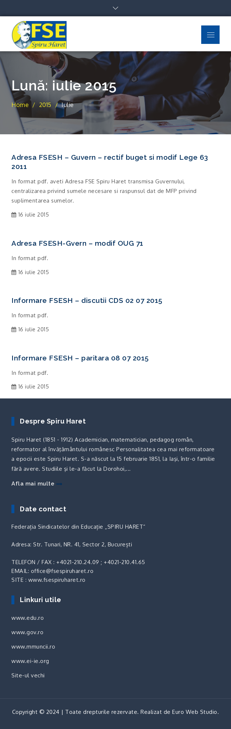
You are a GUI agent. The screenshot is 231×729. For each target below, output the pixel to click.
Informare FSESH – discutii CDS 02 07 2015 (87, 300)
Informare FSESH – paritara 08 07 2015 (80, 358)
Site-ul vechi (28, 675)
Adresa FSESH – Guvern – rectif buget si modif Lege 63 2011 (109, 161)
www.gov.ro (27, 632)
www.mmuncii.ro (33, 646)
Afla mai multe (36, 483)
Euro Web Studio (194, 711)
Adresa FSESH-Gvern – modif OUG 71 (77, 243)
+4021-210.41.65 (124, 562)
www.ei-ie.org (30, 660)
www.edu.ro (27, 617)
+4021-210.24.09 (77, 562)
